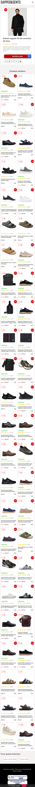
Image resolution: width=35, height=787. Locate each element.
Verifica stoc (21, 56)
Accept (24, 785)
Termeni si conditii (8, 769)
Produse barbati (24, 759)
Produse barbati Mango (10, 759)
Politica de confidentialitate (23, 769)
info (15, 99)
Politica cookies (17, 771)
